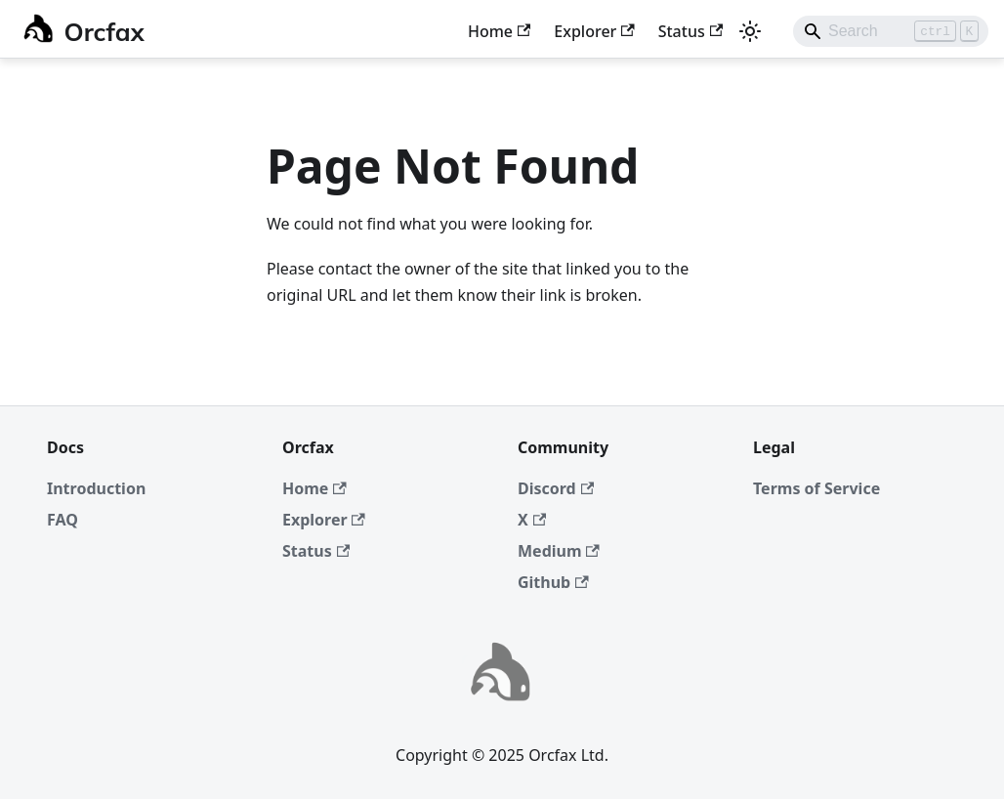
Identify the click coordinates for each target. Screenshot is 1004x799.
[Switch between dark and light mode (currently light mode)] (750, 31)
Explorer (594, 31)
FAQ (62, 519)
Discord (556, 488)
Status (690, 31)
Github (553, 582)
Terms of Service (816, 488)
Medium (559, 551)
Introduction (96, 488)
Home (499, 31)
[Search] (890, 31)
